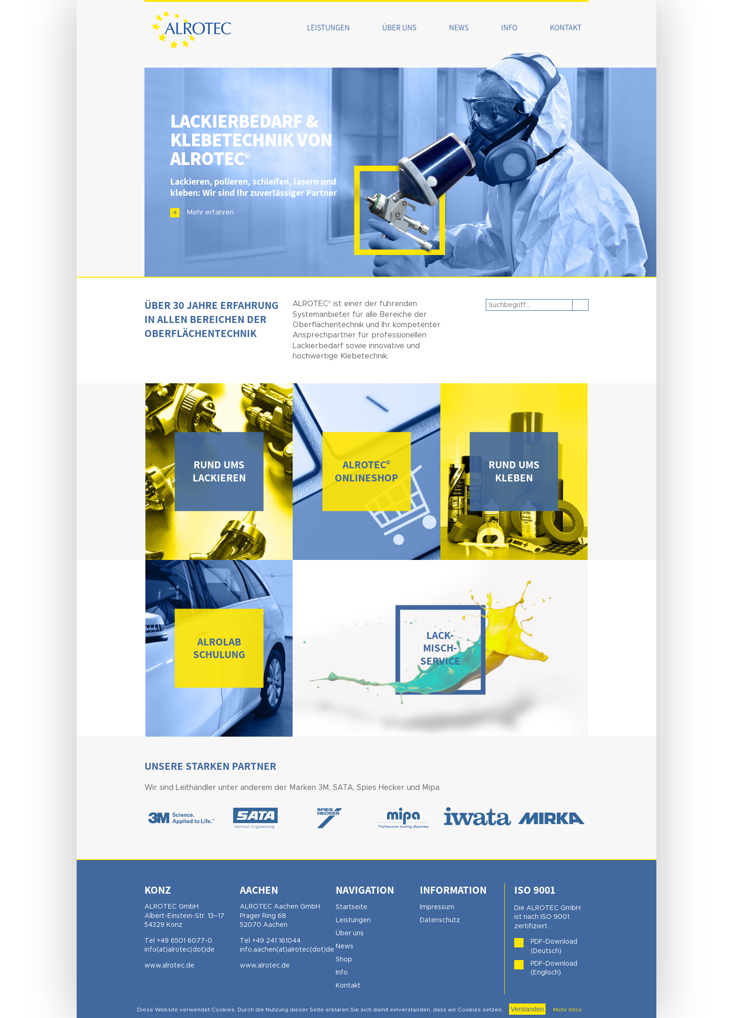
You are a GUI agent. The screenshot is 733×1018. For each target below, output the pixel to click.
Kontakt (566, 27)
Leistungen (328, 27)
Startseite (351, 907)
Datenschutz (440, 920)
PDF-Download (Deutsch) (554, 946)
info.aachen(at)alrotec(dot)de (287, 949)
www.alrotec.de (169, 965)
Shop (344, 959)
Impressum (437, 907)
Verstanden (527, 1009)
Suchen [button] (580, 305)
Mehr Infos (567, 1009)
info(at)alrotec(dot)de (179, 949)
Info (509, 27)
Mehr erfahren (210, 212)
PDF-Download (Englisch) (554, 968)
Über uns (399, 27)
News (459, 27)
